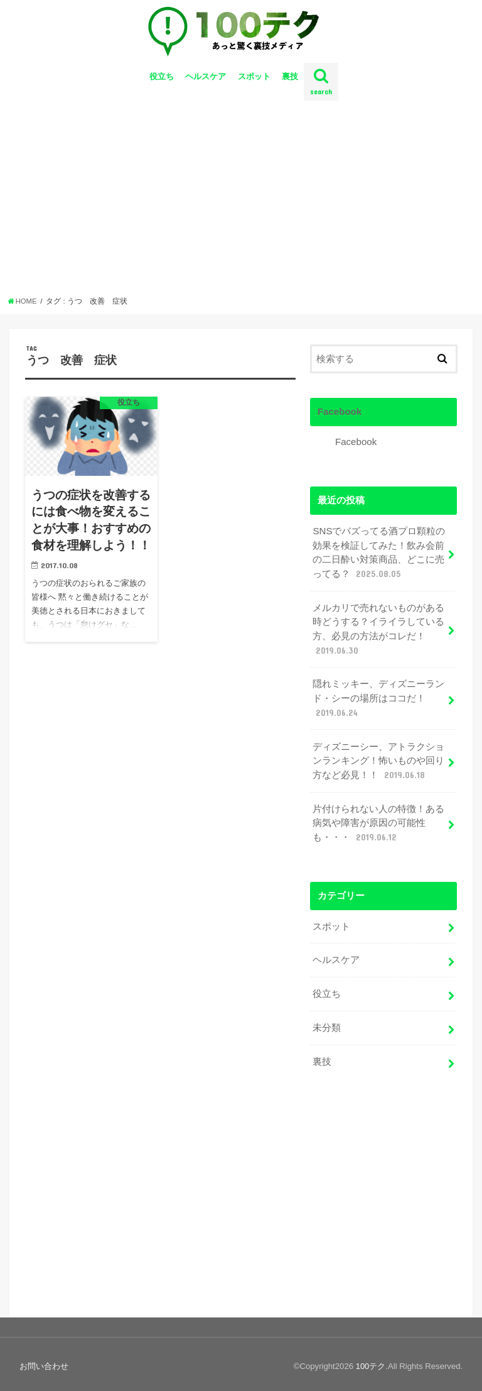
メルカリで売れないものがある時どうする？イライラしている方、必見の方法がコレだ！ (378, 631)
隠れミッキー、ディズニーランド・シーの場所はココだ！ (378, 699)
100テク (370, 1361)
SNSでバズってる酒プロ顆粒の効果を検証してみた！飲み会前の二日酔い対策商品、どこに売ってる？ (379, 556)
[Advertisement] (241, 206)
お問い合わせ (43, 1361)
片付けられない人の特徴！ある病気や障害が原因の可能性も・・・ (378, 822)
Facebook (339, 416)
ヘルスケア (205, 81)
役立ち (161, 81)
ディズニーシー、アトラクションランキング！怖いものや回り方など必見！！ (378, 760)
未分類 (327, 1024)
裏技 (290, 81)
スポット (254, 81)
